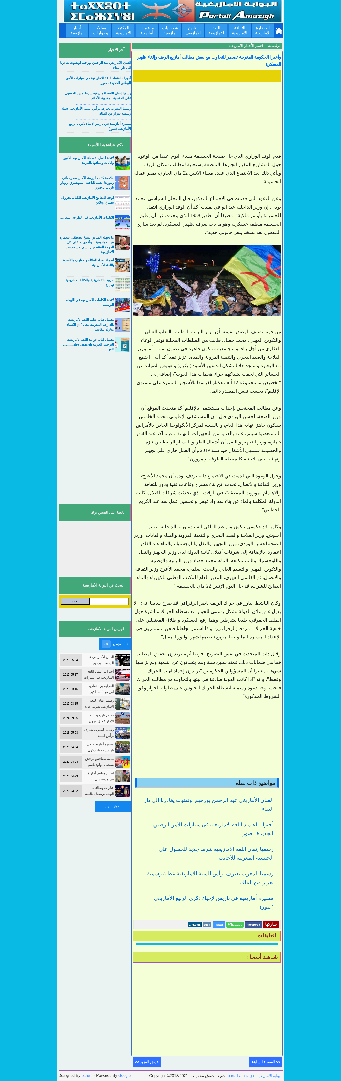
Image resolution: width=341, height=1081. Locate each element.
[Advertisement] (207, 118)
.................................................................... (103, 73)
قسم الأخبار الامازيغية (245, 46)
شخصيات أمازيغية (170, 30)
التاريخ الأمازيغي (193, 30)
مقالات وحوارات (100, 30)
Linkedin (195, 924)
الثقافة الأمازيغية (239, 30)
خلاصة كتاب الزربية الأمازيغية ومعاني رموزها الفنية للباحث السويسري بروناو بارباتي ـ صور (87, 182)
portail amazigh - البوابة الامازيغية (255, 1076)
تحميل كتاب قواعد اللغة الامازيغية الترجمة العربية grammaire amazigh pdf (88, 344)
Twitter (218, 924)
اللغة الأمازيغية (216, 30)
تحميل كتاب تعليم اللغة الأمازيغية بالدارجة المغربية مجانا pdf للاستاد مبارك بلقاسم (90, 324)
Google (124, 1075)
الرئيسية (274, 46)
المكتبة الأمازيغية (123, 30)
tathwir (87, 1075)
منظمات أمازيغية (147, 30)
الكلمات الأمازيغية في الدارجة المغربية (87, 217)
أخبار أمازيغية (77, 30)
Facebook (253, 924)
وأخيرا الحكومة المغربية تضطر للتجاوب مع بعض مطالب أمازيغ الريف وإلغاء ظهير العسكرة (209, 61)
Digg (207, 924)
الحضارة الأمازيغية (263, 30)
